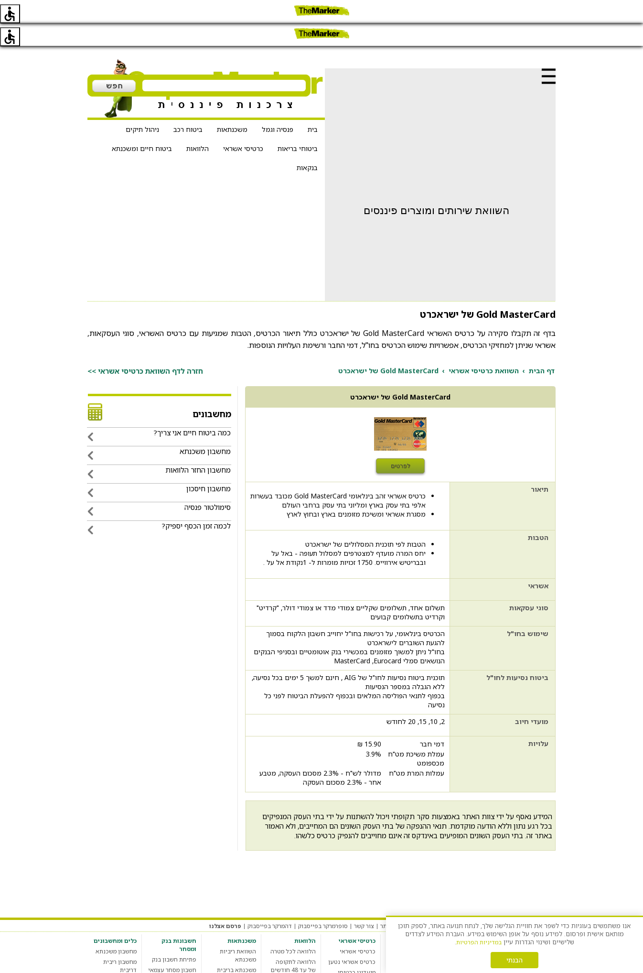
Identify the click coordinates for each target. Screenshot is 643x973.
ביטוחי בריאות (298, 125)
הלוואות (197, 125)
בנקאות (307, 144)
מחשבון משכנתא (116, 928)
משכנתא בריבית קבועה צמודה (236, 951)
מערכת (547, 903)
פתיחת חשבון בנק (174, 936)
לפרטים (400, 443)
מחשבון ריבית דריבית (120, 943)
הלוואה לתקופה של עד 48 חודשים (293, 943)
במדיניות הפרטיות (479, 942)
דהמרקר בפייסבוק (269, 903)
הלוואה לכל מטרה (293, 928)
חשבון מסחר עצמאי (172, 947)
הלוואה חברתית (296, 968)
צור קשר (364, 903)
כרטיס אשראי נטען (351, 939)
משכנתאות (232, 106)
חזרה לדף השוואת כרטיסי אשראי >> (145, 348)
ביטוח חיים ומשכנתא (142, 125)
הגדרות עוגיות (434, 903)
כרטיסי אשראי (243, 125)
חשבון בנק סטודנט (173, 968)
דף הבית (542, 347)
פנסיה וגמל (277, 106)
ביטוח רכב (188, 106)
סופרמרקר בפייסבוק (323, 903)
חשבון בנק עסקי (176, 957)
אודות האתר (395, 903)
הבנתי (514, 960)
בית (313, 106)
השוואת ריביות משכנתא (238, 932)
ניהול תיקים (142, 106)
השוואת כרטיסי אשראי (484, 347)
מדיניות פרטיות (478, 903)
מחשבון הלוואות (295, 957)
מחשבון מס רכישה (114, 957)
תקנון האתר (517, 903)
